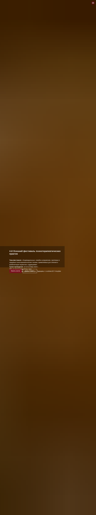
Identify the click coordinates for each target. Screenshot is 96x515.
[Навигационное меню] (93, 3)
